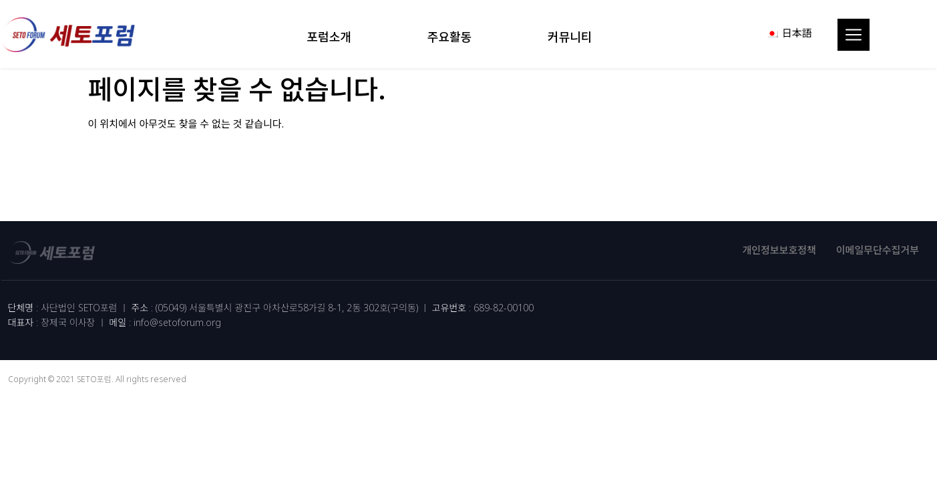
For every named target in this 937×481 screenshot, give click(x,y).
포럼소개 (332, 37)
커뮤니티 (573, 37)
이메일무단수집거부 (877, 250)
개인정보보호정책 (778, 250)
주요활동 (452, 37)
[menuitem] (789, 33)
